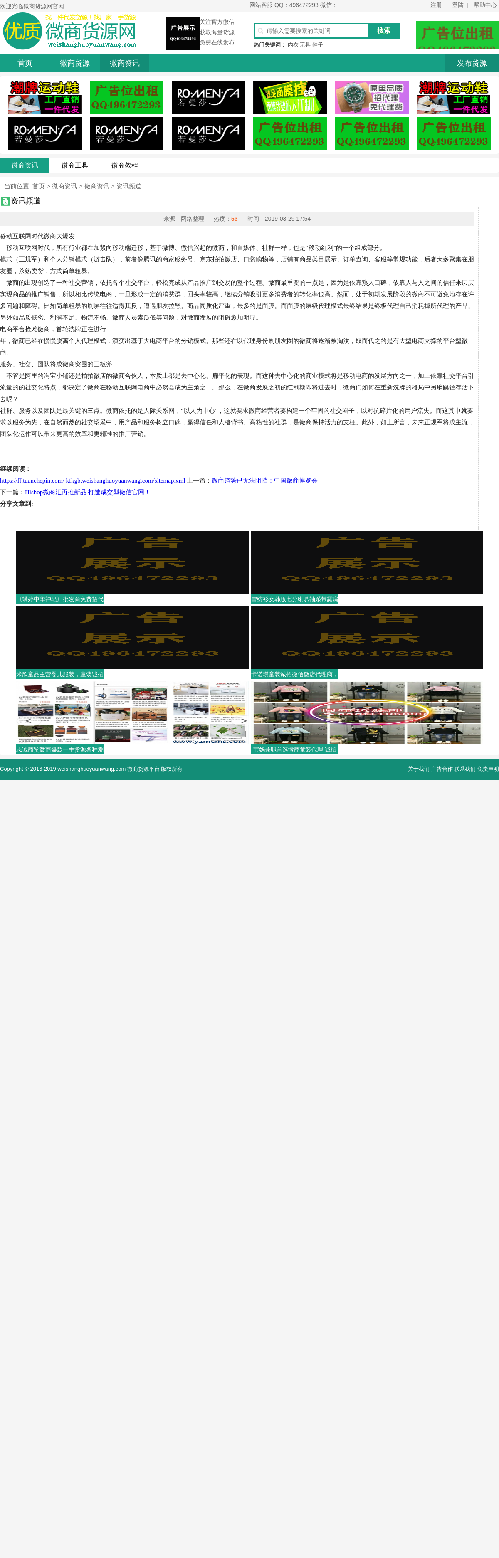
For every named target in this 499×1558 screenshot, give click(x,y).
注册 (436, 5)
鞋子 (317, 45)
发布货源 (472, 63)
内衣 (293, 45)
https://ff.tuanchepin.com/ (32, 480)
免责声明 (488, 769)
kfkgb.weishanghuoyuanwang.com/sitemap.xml (125, 480)
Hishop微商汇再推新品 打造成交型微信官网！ (88, 492)
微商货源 (75, 63)
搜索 (383, 30)
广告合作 (442, 769)
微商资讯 (125, 63)
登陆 (458, 5)
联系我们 (465, 769)
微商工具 (75, 165)
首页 (24, 63)
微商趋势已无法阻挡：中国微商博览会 (265, 480)
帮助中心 (485, 5)
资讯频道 (128, 186)
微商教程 (124, 165)
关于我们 (419, 769)
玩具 (305, 45)
